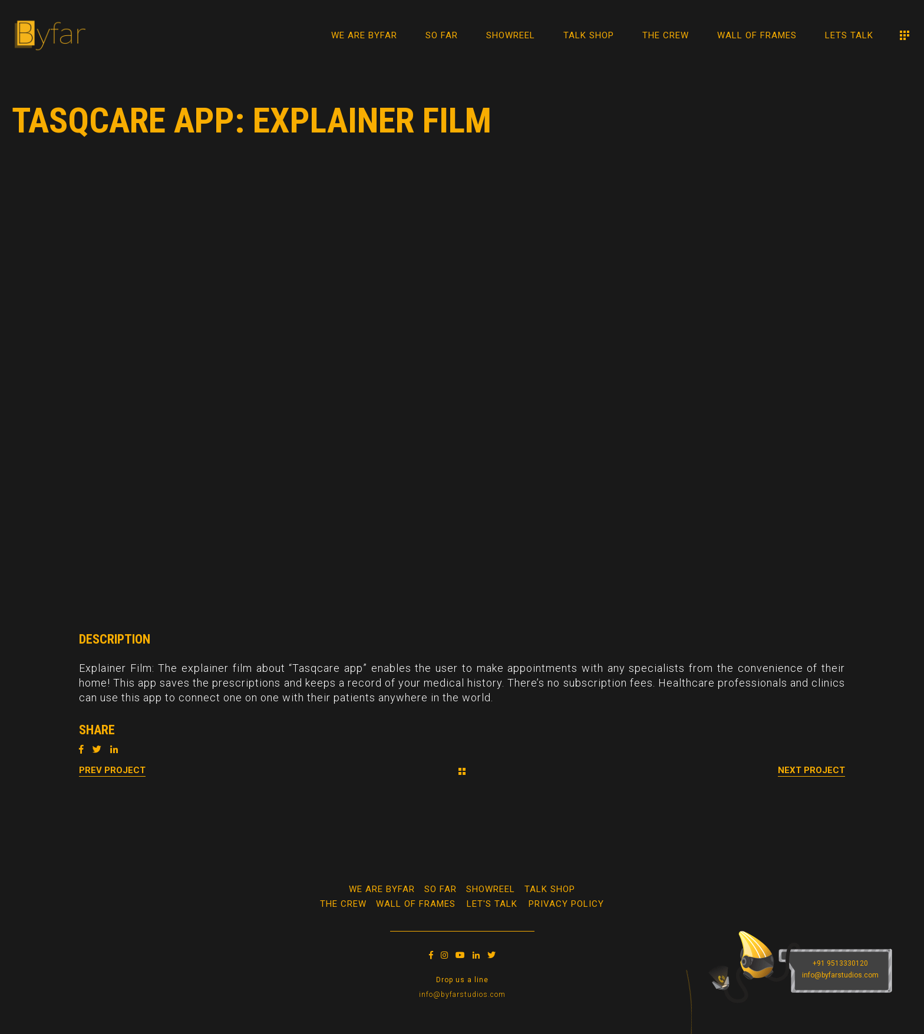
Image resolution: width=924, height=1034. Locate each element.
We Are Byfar (382, 889)
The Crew (343, 904)
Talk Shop (549, 889)
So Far (440, 889)
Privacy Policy (566, 904)
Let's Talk (492, 904)
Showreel (490, 889)
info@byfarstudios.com (462, 994)
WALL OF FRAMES (416, 904)
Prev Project (112, 770)
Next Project (811, 770)
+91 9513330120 (840, 963)
